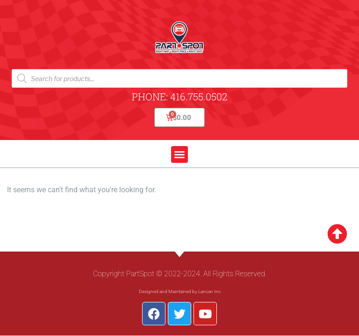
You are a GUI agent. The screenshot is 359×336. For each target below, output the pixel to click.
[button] (179, 154)
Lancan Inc (209, 291)
